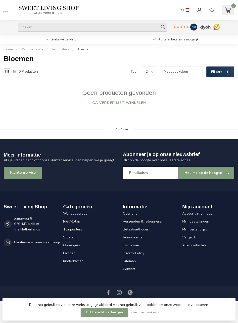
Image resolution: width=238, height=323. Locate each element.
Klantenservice (23, 172)
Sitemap (129, 261)
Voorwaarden (133, 237)
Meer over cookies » (145, 312)
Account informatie (197, 213)
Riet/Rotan (71, 221)
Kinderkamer (73, 261)
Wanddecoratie (32, 49)
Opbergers (71, 245)
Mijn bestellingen (195, 221)
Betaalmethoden (136, 229)
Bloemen (83, 49)
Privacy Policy (133, 253)
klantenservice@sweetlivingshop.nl (42, 242)
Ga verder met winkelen (119, 102)
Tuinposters (60, 49)
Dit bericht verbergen (104, 312)
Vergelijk (189, 237)
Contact (129, 269)
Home (8, 49)
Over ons (130, 213)
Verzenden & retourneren (143, 221)
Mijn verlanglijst (194, 229)
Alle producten (194, 245)
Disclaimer (131, 245)
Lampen (69, 253)
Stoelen (69, 237)
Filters (220, 71)
